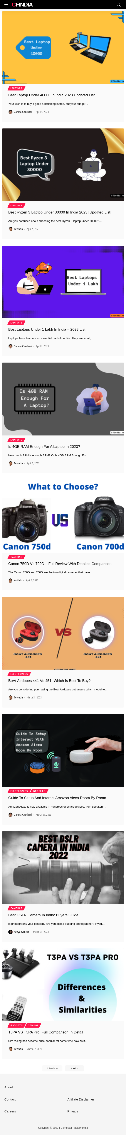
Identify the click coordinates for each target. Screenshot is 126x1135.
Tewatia (18, 229)
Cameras (16, 557)
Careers (10, 1111)
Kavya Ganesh (21, 931)
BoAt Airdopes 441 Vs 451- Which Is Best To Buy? (49, 681)
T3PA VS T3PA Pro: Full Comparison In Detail (45, 1032)
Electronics (19, 674)
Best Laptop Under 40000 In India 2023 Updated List (51, 95)
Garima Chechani (23, 111)
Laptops (16, 88)
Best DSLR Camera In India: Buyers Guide (43, 915)
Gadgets (39, 791)
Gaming (33, 1025)
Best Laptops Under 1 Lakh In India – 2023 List (46, 329)
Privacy (72, 1111)
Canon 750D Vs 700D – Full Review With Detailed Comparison (59, 564)
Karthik (18, 580)
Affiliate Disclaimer (80, 1099)
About (8, 1087)
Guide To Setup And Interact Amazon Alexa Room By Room (57, 798)
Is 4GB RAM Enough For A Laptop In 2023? (44, 447)
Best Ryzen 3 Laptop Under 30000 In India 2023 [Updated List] (59, 212)
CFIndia (22, 4)
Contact (10, 1099)
